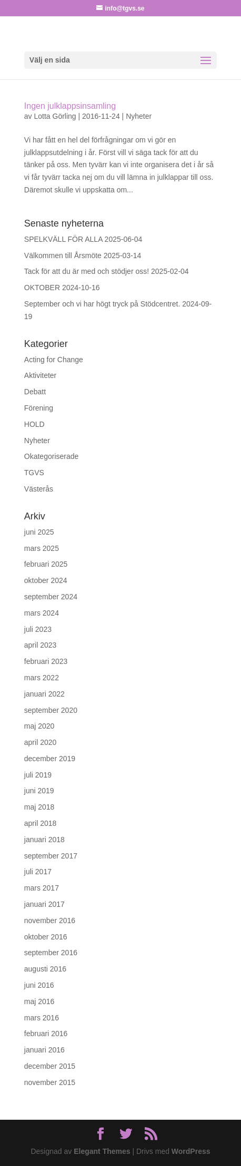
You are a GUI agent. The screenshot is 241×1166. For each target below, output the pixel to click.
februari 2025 (46, 564)
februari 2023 (46, 661)
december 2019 (49, 758)
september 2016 (50, 952)
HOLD (34, 424)
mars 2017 (41, 888)
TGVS (34, 472)
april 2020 (40, 742)
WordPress (191, 1151)
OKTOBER (42, 287)
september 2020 (50, 710)
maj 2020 (39, 726)
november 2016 (49, 920)
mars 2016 (41, 1018)
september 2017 (50, 856)
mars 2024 (41, 613)
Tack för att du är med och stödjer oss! (86, 271)
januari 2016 (44, 1050)
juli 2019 (38, 775)
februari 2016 (46, 1033)
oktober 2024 (45, 580)
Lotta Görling (55, 116)
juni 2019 (39, 790)
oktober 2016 (45, 937)
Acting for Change (53, 359)
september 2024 (50, 596)
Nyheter (139, 116)
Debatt (35, 391)
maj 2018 (39, 807)
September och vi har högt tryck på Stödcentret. (102, 304)
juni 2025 (39, 532)
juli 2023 (38, 629)
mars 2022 (41, 677)
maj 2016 (39, 1001)
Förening (38, 408)
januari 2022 (44, 694)
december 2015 (49, 1066)
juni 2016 (39, 985)
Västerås (38, 489)
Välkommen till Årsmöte (63, 255)
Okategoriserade (51, 456)
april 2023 (40, 645)
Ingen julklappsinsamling (70, 105)
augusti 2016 (45, 969)
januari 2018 (44, 839)
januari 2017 (44, 904)
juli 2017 (38, 871)
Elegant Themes (102, 1151)
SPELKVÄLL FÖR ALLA (63, 239)
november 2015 (49, 1082)
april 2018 (40, 823)
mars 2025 (41, 548)
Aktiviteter (40, 375)
